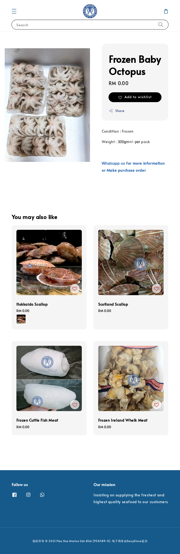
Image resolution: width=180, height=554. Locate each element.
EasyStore (134, 541)
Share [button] (116, 110)
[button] (14, 11)
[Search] (160, 24)
